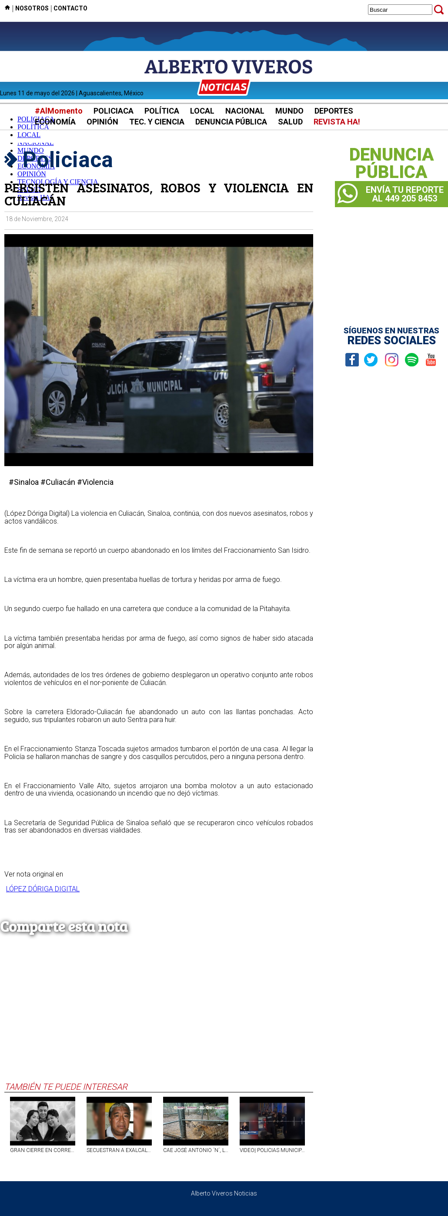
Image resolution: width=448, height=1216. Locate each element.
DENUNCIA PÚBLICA (231, 121)
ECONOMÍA (55, 121)
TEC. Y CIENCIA (156, 121)
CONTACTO (70, 8)
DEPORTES (333, 110)
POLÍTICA (161, 110)
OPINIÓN (102, 121)
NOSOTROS (32, 8)
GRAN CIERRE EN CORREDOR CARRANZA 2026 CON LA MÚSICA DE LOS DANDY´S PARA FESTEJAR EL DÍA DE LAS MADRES (42, 1150)
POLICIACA (114, 110)
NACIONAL (244, 110)
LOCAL (202, 110)
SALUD (290, 121)
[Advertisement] (159, 1016)
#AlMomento (59, 110)
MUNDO (289, 110)
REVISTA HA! (337, 121)
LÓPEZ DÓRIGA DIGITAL (43, 889)
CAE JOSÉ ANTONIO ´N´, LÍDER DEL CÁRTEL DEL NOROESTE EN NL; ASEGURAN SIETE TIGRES (195, 1150)
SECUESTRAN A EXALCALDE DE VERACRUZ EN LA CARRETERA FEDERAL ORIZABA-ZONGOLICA (119, 1150)
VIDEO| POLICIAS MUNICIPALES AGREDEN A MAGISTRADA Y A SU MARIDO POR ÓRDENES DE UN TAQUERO (272, 1150)
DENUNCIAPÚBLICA (391, 163)
